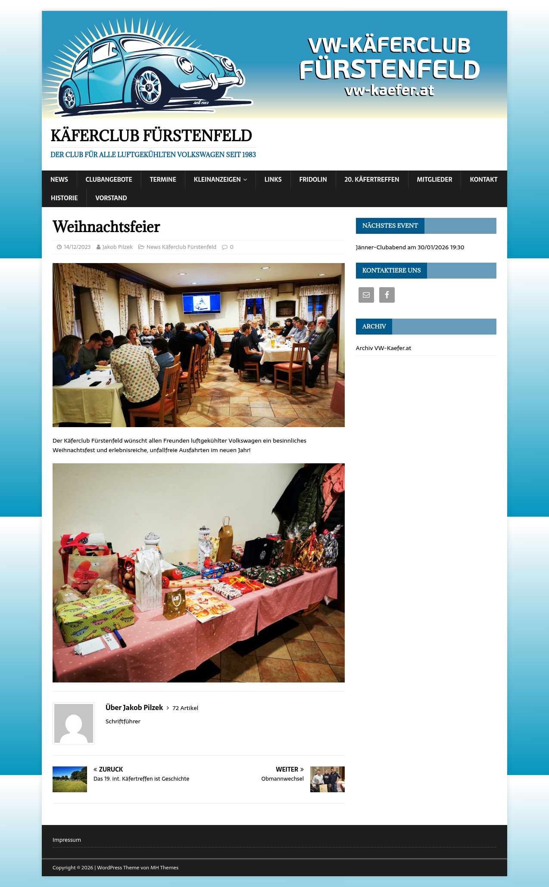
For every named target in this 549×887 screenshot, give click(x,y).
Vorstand (111, 198)
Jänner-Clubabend (381, 247)
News (59, 179)
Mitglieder (434, 179)
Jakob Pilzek (118, 246)
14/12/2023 (77, 246)
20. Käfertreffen (372, 179)
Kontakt (483, 179)
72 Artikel (185, 708)
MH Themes (164, 867)
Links (273, 179)
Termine (163, 179)
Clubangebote (109, 179)
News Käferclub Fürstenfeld (181, 246)
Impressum (67, 840)
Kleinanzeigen (217, 179)
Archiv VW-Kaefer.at (384, 348)
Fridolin (313, 179)
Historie (64, 198)
